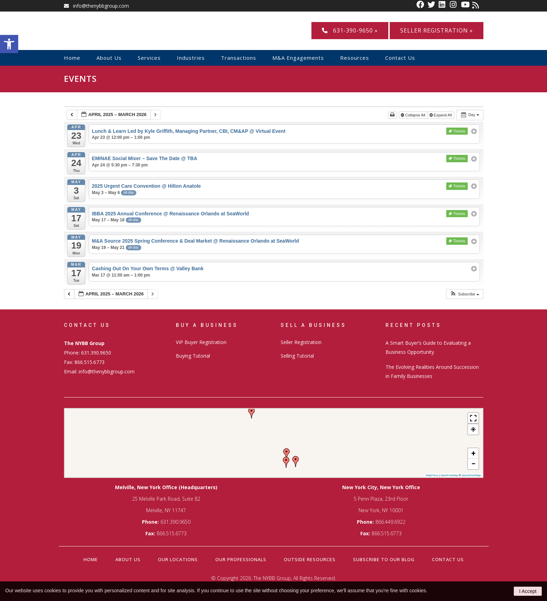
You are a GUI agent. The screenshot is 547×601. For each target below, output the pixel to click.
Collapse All (413, 115)
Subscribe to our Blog (384, 559)
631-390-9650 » (350, 30)
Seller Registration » (436, 30)
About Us (128, 559)
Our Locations (178, 559)
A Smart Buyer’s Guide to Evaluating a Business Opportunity (428, 347)
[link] (421, 6)
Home (91, 559)
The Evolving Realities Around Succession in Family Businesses (432, 371)
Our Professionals (240, 559)
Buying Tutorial (193, 355)
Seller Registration (301, 342)
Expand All (441, 115)
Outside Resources (310, 559)
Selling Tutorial (297, 355)
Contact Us (448, 559)
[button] (464, 294)
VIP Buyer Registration (201, 342)
